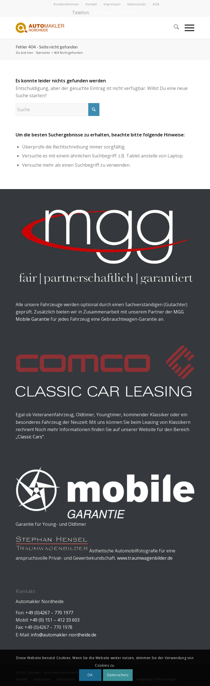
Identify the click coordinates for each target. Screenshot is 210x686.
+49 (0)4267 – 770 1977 (114, 13)
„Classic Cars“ (30, 437)
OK (89, 675)
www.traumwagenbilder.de (145, 558)
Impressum (112, 4)
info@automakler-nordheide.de (63, 635)
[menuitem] (66, 4)
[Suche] (173, 28)
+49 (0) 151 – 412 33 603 (54, 620)
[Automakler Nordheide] (87, 28)
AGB (156, 4)
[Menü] (186, 28)
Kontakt (91, 4)
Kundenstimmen (66, 4)
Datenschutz (136, 4)
